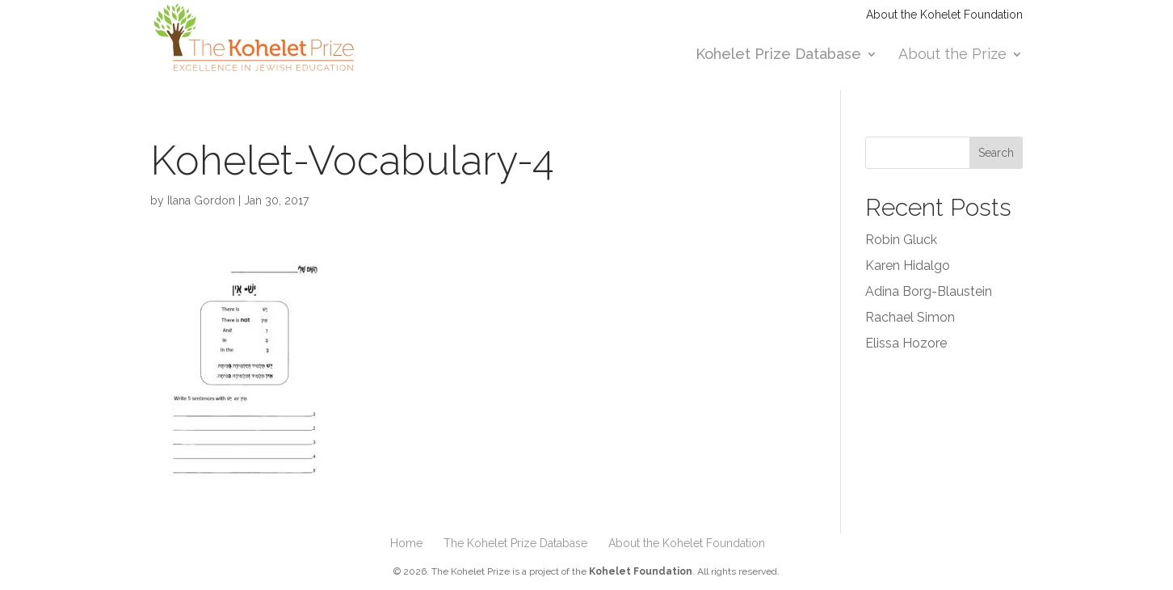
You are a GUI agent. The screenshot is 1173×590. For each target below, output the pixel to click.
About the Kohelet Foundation (944, 15)
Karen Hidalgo (907, 265)
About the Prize (952, 55)
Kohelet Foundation (640, 571)
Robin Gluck (901, 239)
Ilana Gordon (201, 200)
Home (406, 543)
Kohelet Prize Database (778, 55)
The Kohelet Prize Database (515, 543)
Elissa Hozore (906, 343)
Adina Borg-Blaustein (928, 291)
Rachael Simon (910, 317)
